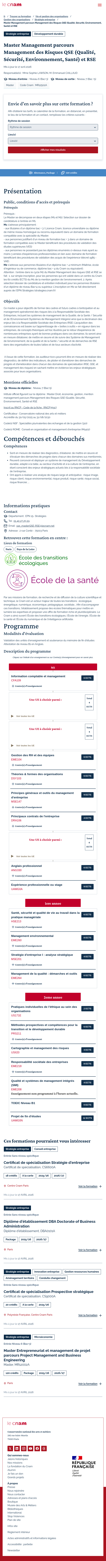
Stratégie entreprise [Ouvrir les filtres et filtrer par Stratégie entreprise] (17, 33)
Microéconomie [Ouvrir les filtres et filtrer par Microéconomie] (43, 1337)
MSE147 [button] (16, 801)
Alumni (11, 1470)
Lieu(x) (12, 134)
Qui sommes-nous (18, 1455)
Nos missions (15, 1462)
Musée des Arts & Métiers (22, 1505)
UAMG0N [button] (17, 1120)
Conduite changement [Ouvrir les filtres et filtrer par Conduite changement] (52, 1278)
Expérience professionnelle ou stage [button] (36, 884)
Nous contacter (16, 1494)
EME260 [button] (16, 940)
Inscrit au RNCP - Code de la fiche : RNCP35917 (30, 407)
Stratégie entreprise (45, 19)
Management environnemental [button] (32, 936)
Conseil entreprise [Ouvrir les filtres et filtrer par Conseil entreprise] (45, 1149)
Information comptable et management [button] (38, 676)
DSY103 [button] (16, 778)
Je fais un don (15, 1473)
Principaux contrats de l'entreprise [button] (35, 816)
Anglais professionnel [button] (26, 865)
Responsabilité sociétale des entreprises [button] (39, 1062)
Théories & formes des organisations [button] (37, 774)
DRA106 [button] (16, 820)
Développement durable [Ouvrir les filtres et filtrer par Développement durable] (48, 33)
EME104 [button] (16, 759)
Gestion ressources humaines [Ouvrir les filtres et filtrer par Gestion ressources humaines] (82, 1271)
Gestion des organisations (17, 19)
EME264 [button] (16, 978)
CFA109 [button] (16, 680)
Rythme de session (19, 120)
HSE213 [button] (16, 921)
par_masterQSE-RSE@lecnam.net (35, 525)
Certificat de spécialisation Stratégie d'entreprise (47, 1162)
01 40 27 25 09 (21, 521)
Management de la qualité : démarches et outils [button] (44, 973)
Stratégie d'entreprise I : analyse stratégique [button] (42, 954)
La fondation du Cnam (20, 1466)
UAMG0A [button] (17, 889)
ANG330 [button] (16, 870)
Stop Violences (16, 1516)
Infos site (12, 1526)
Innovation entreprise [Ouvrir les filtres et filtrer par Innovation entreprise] (46, 1271)
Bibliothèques (15, 1509)
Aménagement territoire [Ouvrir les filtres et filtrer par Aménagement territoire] (20, 1278)
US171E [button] (16, 1015)
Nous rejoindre (16, 1490)
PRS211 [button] (16, 1033)
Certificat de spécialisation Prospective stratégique (48, 1291)
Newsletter (14, 1550)
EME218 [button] (16, 1066)
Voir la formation (87, 1186)
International (15, 1512)
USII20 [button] (15, 1052)
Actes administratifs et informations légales (32, 1538)
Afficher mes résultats (52, 149)
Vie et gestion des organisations (52, 16)
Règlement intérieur (19, 1532)
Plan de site (14, 1520)
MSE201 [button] (16, 959)
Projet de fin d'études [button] (26, 1116)
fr (4, 16)
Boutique (13, 1501)
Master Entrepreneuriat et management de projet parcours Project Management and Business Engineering (47, 1355)
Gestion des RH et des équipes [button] (32, 755)
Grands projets (16, 1477)
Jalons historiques (18, 1459)
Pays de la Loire (25, 549)
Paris (8, 549)
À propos (13, 1483)
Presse (11, 1487)
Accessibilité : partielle (20, 1544)
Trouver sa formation (20, 16)
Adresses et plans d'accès (22, 1498)
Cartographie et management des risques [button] (40, 1048)
